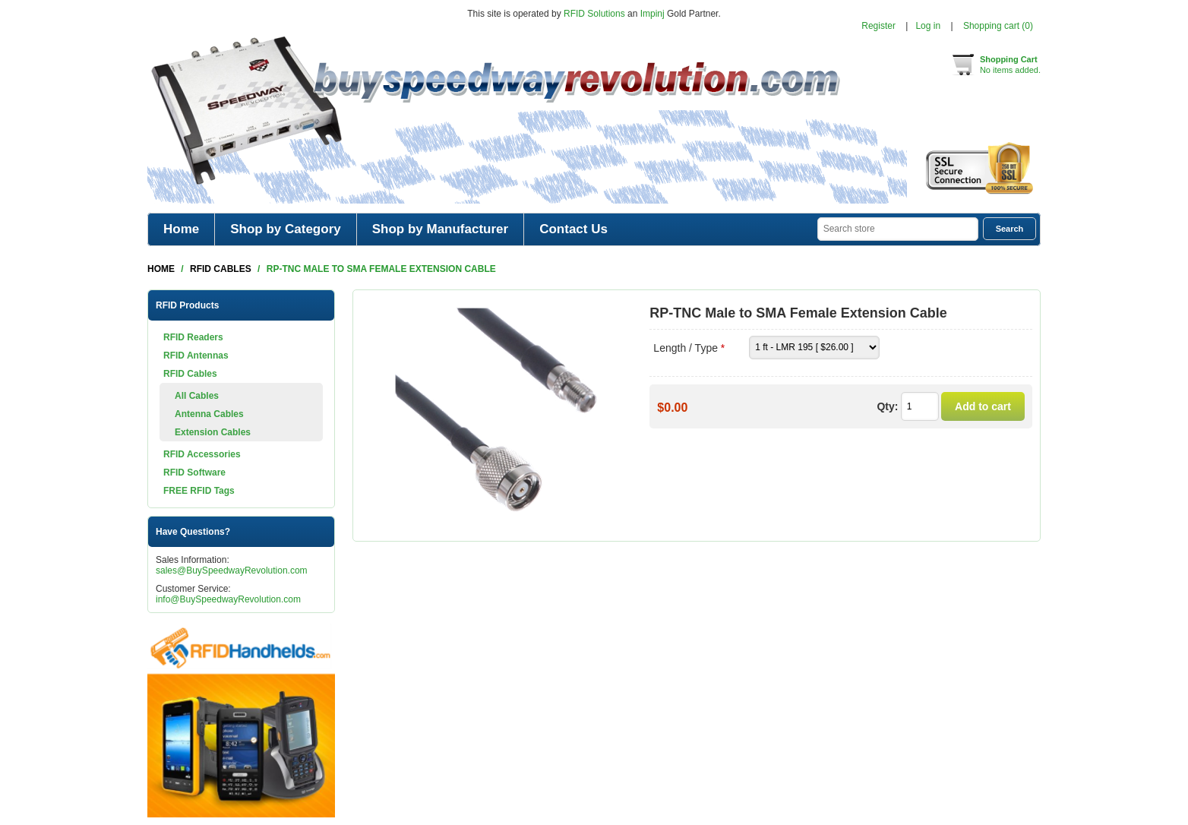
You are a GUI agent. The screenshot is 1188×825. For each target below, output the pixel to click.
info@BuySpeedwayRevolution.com (228, 599)
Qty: (887, 406)
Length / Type (686, 348)
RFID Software (194, 472)
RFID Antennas (196, 355)
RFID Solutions (594, 13)
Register (878, 26)
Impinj (652, 13)
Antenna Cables (209, 414)
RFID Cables (190, 373)
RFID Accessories (202, 454)
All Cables (197, 395)
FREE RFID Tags (199, 490)
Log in (927, 26)
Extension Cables (213, 432)
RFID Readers (193, 337)
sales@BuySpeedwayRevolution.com (232, 570)
